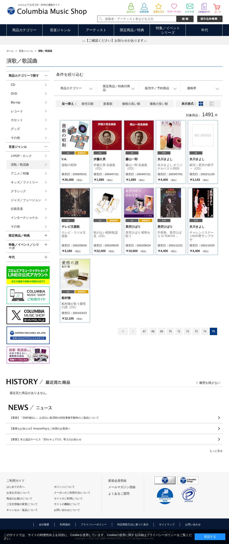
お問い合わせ (193, 524)
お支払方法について (18, 492)
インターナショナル (24, 217)
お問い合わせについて (67, 510)
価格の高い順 (131, 103)
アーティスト (96, 30)
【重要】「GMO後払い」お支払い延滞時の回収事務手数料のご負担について (54, 417)
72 (187, 331)
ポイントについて (64, 486)
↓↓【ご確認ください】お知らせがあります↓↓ (114, 40)
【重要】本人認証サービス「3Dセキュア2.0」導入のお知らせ (45, 439)
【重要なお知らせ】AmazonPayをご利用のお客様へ (40, 428)
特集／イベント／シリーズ (24, 246)
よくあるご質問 (118, 493)
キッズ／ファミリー (24, 182)
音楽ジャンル (60, 30)
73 (196, 331)
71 (178, 331)
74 (204, 331)
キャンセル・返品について (22, 510)
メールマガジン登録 (121, 487)
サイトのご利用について (68, 498)
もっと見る (216, 450)
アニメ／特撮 (20, 173)
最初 (123, 331)
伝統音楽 (17, 208)
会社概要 (44, 524)
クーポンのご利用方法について (72, 492)
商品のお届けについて (19, 498)
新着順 (107, 103)
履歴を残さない (209, 382)
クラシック (18, 191)
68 (152, 331)
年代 (204, 30)
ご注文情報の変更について (22, 504)
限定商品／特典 (132, 30)
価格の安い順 (159, 103)
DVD (14, 93)
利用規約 (65, 524)
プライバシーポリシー (94, 524)
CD (13, 84)
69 (161, 331)
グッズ (15, 129)
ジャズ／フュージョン (26, 200)
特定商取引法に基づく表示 (132, 524)
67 (144, 331)
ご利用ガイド (15, 480)
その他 (15, 137)
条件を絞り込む (69, 74)
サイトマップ (167, 524)
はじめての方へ (15, 486)
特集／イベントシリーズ (168, 30)
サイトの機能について (67, 504)
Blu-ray (15, 102)
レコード (17, 111)
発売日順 (87, 103)
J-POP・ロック (21, 156)
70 (170, 331)
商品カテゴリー (24, 30)
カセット (17, 120)
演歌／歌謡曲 (20, 164)
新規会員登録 (117, 480)
